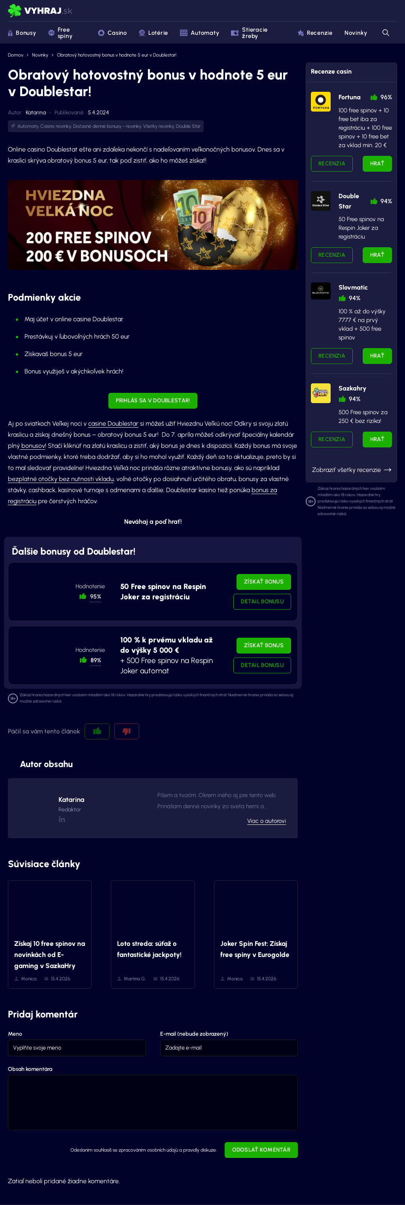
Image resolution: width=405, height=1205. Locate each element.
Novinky (355, 32)
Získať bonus (264, 581)
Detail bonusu (262, 601)
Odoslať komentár (261, 1149)
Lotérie (153, 32)
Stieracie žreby (249, 33)
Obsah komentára (30, 1069)
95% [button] (95, 596)
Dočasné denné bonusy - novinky (107, 126)
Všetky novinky (158, 126)
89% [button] (96, 660)
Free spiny (60, 33)
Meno (15, 1034)
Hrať (377, 163)
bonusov (32, 445)
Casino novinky (55, 126)
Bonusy (22, 32)
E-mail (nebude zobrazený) (194, 1034)
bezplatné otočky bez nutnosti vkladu (61, 479)
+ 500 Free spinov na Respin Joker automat (166, 655)
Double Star (188, 126)
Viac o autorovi (266, 820)
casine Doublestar (113, 423)
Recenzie (315, 32)
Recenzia (331, 163)
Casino (112, 32)
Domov (15, 55)
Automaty (199, 32)
